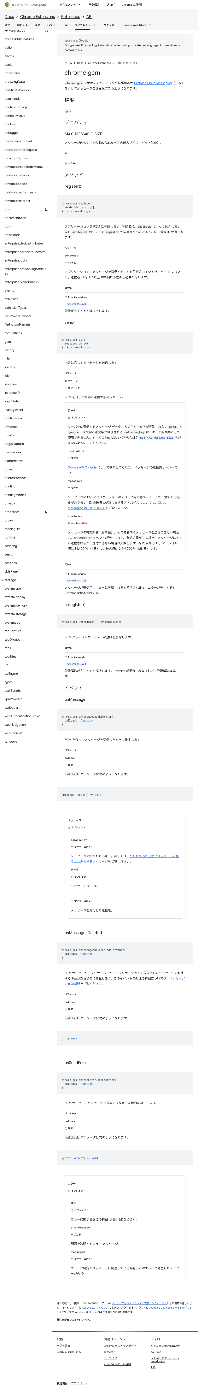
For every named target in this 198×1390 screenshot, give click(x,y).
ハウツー (52, 25)
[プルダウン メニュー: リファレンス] (95, 25)
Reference (70, 16)
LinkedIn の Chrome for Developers (165, 1359)
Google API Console (82, 467)
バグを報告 (63, 1345)
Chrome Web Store (134, 25)
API (89, 16)
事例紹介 (94, 4)
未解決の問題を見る (69, 1352)
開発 (37, 25)
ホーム (68, 63)
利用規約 (62, 1383)
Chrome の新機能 (133, 4)
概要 (7, 25)
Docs (9, 16)
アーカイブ (110, 1358)
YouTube (156, 1352)
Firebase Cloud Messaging (153, 83)
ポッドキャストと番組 (117, 1364)
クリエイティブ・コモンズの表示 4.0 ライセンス (139, 1303)
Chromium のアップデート (120, 1345)
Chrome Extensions (37, 16)
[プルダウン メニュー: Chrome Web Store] (151, 25)
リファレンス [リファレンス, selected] (83, 25)
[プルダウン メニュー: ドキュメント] (80, 4)
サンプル (109, 25)
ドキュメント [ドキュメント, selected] (68, 4)
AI (66, 25)
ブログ (111, 4)
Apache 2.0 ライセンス (95, 1307)
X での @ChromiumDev (165, 1345)
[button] (25, 580)
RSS (153, 1367)
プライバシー (79, 1383)
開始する (22, 25)
